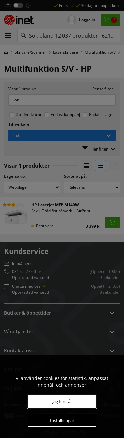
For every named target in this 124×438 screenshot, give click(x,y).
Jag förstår (62, 401)
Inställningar (62, 420)
